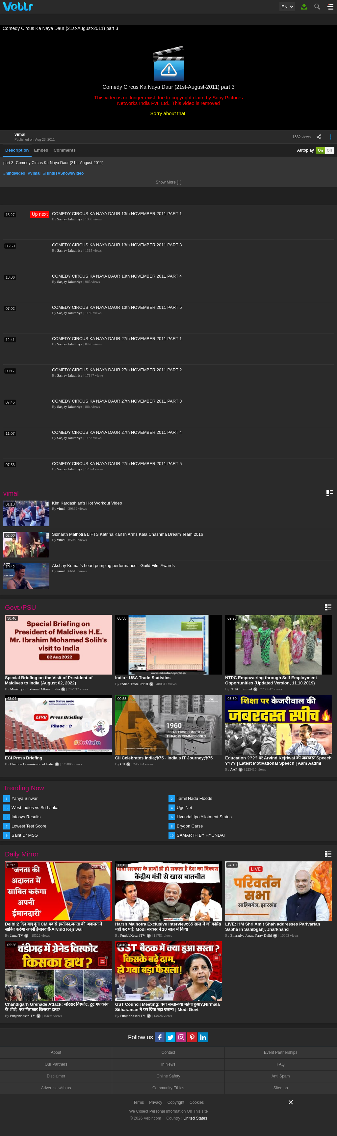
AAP (233, 769)
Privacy (155, 1102)
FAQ (281, 1064)
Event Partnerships (280, 1052)
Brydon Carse (190, 826)
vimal (19, 134)
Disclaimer (56, 1076)
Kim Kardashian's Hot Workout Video (87, 503)
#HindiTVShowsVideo (63, 173)
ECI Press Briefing (23, 757)
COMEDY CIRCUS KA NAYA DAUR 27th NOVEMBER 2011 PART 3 (117, 401)
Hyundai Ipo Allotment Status (204, 816)
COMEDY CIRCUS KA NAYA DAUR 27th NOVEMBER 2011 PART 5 (117, 463)
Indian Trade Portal (134, 684)
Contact (168, 1052)
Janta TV (16, 935)
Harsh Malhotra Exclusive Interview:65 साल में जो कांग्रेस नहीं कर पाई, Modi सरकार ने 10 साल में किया (168, 927)
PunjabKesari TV (132, 935)
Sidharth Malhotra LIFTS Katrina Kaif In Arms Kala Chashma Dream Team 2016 (127, 534)
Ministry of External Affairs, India (35, 689)
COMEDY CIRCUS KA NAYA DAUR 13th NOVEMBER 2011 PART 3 (117, 244)
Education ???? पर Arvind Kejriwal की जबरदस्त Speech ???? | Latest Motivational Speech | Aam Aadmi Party (278, 763)
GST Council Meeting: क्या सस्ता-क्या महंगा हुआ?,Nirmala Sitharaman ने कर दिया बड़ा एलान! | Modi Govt (167, 1007)
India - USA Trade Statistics (143, 677)
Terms (138, 1102)
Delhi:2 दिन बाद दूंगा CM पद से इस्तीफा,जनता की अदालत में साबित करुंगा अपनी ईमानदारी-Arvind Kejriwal (53, 927)
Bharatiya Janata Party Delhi (251, 935)
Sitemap (280, 1088)
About (56, 1052)
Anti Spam (281, 1076)
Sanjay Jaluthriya (69, 219)
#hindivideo (14, 173)
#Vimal (34, 173)
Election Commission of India (32, 764)
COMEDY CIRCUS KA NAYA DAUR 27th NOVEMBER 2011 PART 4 (117, 432)
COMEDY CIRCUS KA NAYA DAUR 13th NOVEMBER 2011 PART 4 (117, 276)
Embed (41, 150)
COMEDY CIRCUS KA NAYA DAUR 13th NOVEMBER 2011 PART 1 (117, 213)
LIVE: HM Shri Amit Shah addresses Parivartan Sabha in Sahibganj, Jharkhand (272, 927)
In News (168, 1064)
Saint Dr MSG (25, 835)
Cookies (197, 1102)
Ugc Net (184, 807)
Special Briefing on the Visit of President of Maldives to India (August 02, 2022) (48, 680)
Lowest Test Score (29, 826)
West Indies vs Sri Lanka (35, 807)
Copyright (176, 1102)
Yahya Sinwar (25, 798)
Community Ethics (168, 1088)
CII (122, 764)
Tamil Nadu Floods (194, 798)
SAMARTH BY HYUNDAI (201, 835)
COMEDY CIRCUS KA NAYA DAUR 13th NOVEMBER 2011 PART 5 (117, 307)
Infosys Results (26, 816)
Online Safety (168, 1076)
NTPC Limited (241, 689)
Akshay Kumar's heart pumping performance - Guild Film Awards (113, 565)
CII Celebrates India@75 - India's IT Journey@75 (164, 757)
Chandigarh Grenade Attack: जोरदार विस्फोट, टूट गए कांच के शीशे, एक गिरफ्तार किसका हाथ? (56, 1007)
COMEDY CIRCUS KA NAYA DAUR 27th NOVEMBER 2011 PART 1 (117, 338)
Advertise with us (56, 1088)
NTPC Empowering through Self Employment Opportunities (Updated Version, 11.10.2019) (271, 680)
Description (17, 150)
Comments (65, 150)
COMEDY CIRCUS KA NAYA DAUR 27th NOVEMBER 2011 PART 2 (117, 369)
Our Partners (56, 1064)
